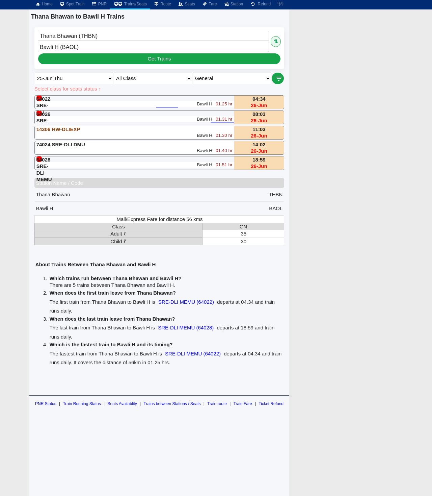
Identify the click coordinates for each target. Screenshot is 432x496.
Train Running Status (82, 403)
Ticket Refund (271, 403)
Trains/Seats (130, 4)
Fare (209, 4)
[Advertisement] (355, 56)
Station (233, 4)
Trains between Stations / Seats (172, 403)
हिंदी (280, 4)
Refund (260, 4)
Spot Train (72, 4)
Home (44, 4)
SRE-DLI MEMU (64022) (186, 302)
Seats (186, 4)
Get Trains (159, 58)
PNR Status (45, 403)
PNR (99, 4)
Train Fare (243, 403)
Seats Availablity (122, 403)
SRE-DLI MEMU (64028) (186, 327)
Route (162, 4)
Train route (217, 403)
